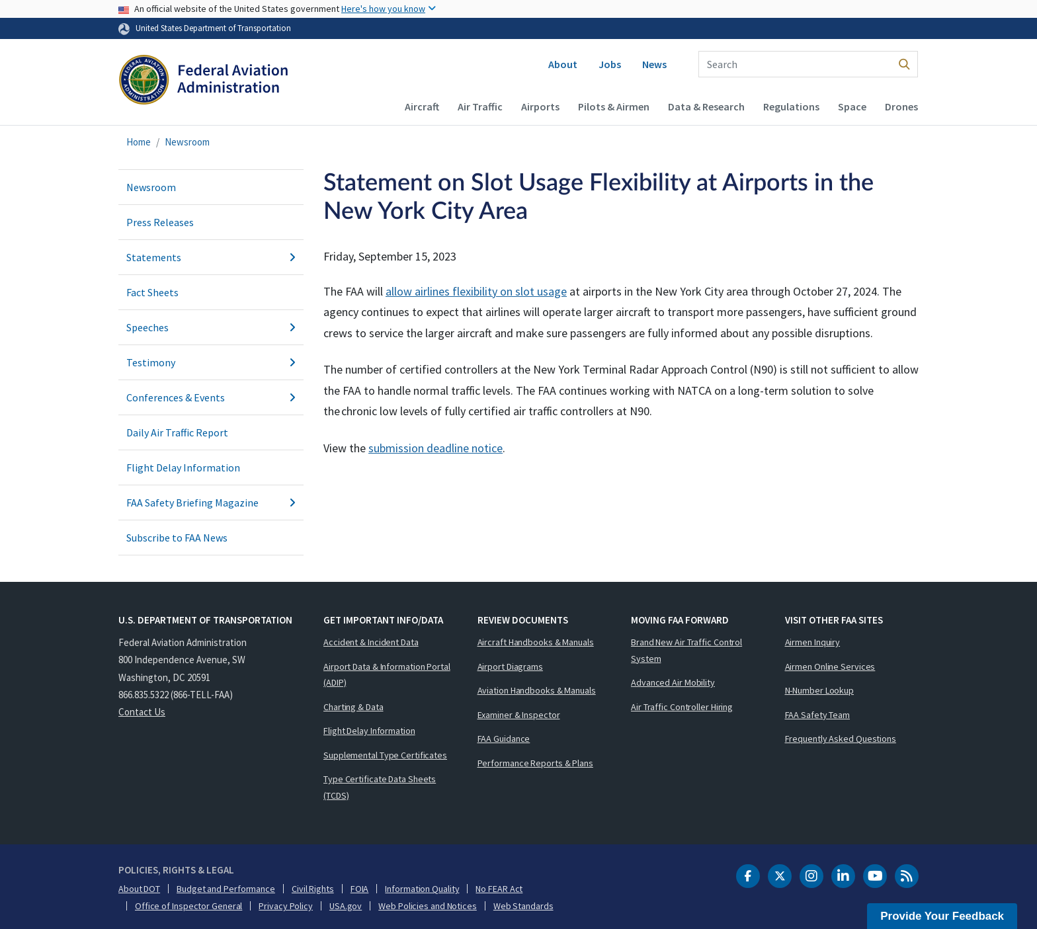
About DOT (139, 888)
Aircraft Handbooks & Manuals (535, 642)
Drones (901, 106)
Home (138, 142)
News (654, 64)
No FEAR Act (499, 888)
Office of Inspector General (188, 905)
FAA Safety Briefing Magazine (211, 502)
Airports (540, 106)
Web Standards (523, 905)
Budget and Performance (226, 888)
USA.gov (345, 905)
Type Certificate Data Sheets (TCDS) (379, 787)
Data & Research (706, 106)
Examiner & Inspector (518, 715)
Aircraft (422, 106)
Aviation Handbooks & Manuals (536, 690)
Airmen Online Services (830, 666)
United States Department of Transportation (213, 27)
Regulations (791, 106)
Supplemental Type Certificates (385, 755)
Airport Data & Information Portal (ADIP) (386, 675)
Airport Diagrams (510, 666)
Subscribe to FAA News (177, 537)
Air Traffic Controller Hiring (682, 707)
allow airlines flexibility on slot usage (476, 291)
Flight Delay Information (183, 467)
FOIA (360, 888)
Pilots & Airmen (613, 106)
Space (852, 106)
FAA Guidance (503, 739)
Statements (211, 257)
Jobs (610, 64)
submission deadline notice (435, 448)
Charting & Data (353, 707)
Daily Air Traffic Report (177, 432)
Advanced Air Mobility (673, 682)
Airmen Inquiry (813, 642)
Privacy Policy (286, 905)
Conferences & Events (211, 397)
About (562, 64)
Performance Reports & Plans (535, 763)
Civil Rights (313, 888)
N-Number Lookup (819, 690)
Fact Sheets (152, 292)
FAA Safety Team (817, 715)
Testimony (211, 362)
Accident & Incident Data (371, 642)
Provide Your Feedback (942, 916)
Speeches (211, 327)
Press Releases (160, 222)
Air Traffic (480, 106)
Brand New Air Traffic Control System (686, 650)
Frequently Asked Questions (840, 739)
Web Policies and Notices (427, 905)
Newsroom (187, 142)
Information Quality (422, 888)
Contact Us (141, 712)
